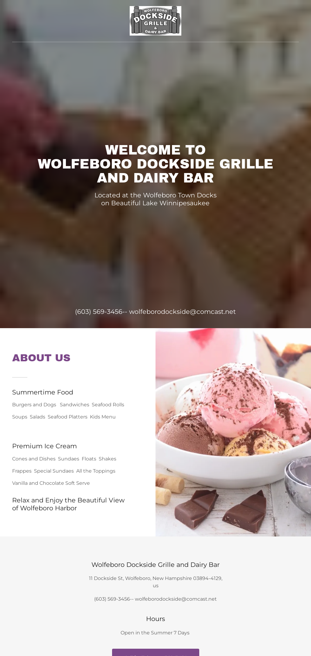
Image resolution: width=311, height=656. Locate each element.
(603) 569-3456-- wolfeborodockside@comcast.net (155, 311)
